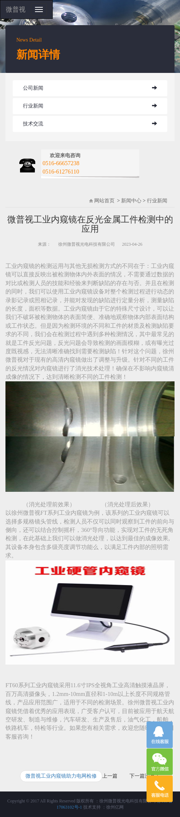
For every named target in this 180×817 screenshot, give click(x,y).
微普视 (15, 9)
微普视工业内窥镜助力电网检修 (61, 776)
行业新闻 (33, 106)
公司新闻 (33, 88)
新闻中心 (131, 200)
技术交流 (33, 124)
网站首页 (104, 200)
